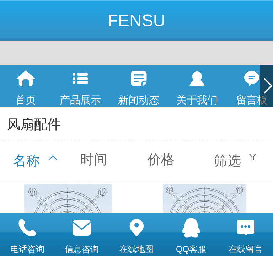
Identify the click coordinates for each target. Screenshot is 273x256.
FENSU (137, 20)
